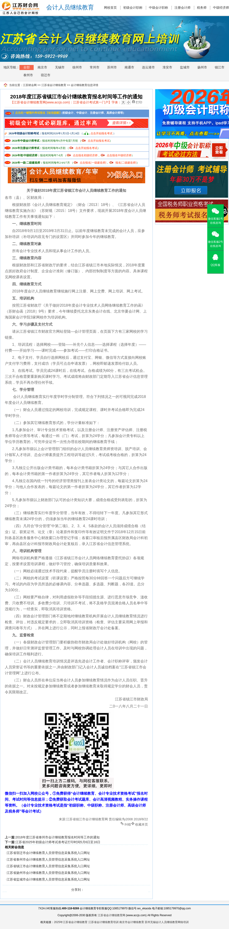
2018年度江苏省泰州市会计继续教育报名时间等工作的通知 (58, 837)
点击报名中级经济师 (119, 155)
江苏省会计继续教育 (53, 85)
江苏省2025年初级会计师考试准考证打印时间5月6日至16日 (58, 842)
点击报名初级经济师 (85, 155)
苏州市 (112, 67)
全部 (26, 67)
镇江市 (219, 67)
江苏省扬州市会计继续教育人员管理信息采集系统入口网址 (48, 873)
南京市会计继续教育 (131, 922)
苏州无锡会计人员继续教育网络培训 (167, 922)
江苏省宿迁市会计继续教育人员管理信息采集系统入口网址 (48, 853)
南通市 (129, 67)
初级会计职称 (132, 7)
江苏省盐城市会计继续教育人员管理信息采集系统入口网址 (48, 879)
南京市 (42, 67)
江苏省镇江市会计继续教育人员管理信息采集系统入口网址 (48, 866)
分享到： (77, 889)
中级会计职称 (158, 7)
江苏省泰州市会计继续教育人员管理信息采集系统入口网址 (48, 859)
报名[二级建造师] (125, 162)
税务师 (202, 7)
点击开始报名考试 (101, 133)
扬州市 (202, 67)
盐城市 (185, 67)
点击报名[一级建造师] (93, 162)
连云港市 (148, 67)
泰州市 (28, 75)
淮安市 (167, 67)
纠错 (128, 824)
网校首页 (110, 7)
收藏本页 (141, 824)
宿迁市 (45, 75)
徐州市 (77, 67)
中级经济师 (221, 7)
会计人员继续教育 (70, 7)
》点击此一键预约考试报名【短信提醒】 (33, 112)
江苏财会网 (30, 85)
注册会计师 (182, 7)
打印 (139, 101)
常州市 (94, 67)
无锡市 (60, 67)
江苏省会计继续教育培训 (103, 922)
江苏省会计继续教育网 (111, 915)
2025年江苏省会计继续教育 (71, 922)
